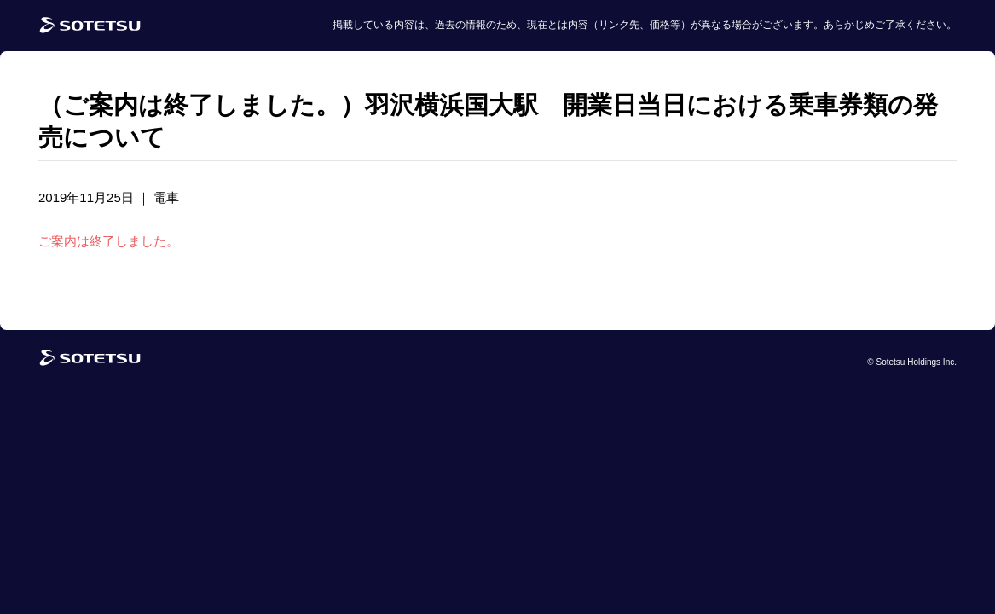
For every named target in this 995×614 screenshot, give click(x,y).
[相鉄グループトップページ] (90, 362)
